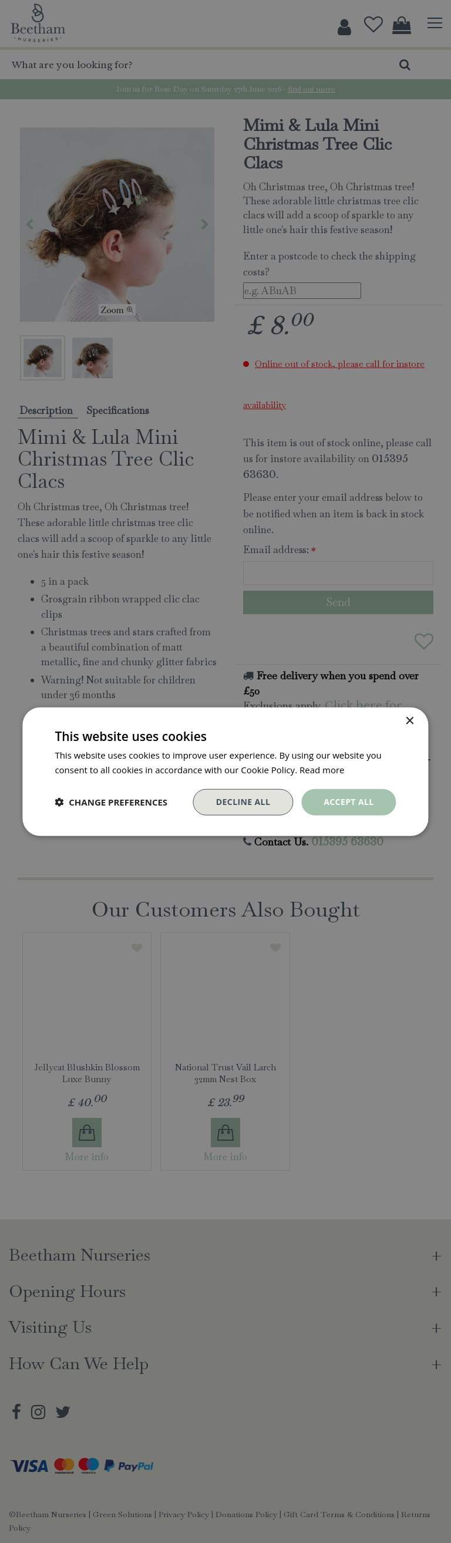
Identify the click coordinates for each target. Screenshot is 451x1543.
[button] (111, 802)
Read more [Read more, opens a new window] (322, 770)
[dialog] (225, 771)
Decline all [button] (243, 801)
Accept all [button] (348, 801)
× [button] (409, 721)
